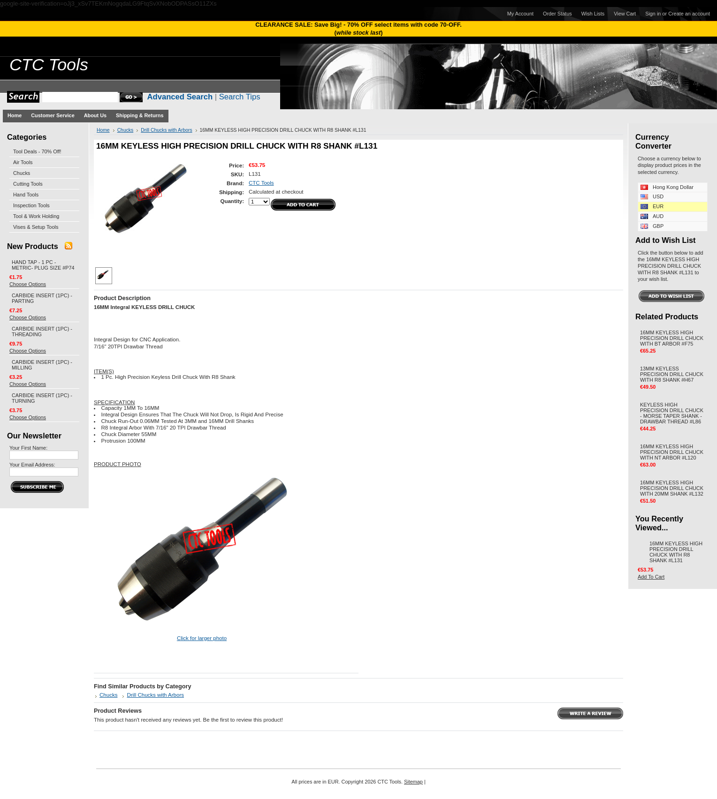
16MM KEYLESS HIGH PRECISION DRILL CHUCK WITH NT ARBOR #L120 (671, 452)
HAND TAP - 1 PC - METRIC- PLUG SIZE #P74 (43, 265)
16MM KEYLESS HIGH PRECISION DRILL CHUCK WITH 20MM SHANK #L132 (671, 488)
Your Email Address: (32, 464)
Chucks (21, 173)
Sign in (653, 13)
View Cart (625, 13)
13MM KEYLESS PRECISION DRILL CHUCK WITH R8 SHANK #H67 (671, 374)
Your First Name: (28, 448)
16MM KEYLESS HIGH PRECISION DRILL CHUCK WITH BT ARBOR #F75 (671, 338)
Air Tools (23, 162)
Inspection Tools (31, 205)
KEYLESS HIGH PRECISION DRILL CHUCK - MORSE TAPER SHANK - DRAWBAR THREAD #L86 (671, 413)
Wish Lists (593, 13)
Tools (48, 64)
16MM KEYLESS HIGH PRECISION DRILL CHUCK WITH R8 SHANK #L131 (675, 552)
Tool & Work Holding (36, 216)
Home (103, 130)
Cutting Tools (28, 184)
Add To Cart (651, 577)
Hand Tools (25, 194)
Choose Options (27, 284)
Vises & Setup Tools (35, 227)
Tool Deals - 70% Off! (37, 151)
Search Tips (239, 96)
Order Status (557, 13)
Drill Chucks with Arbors (166, 130)
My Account (520, 13)
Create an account (689, 13)
